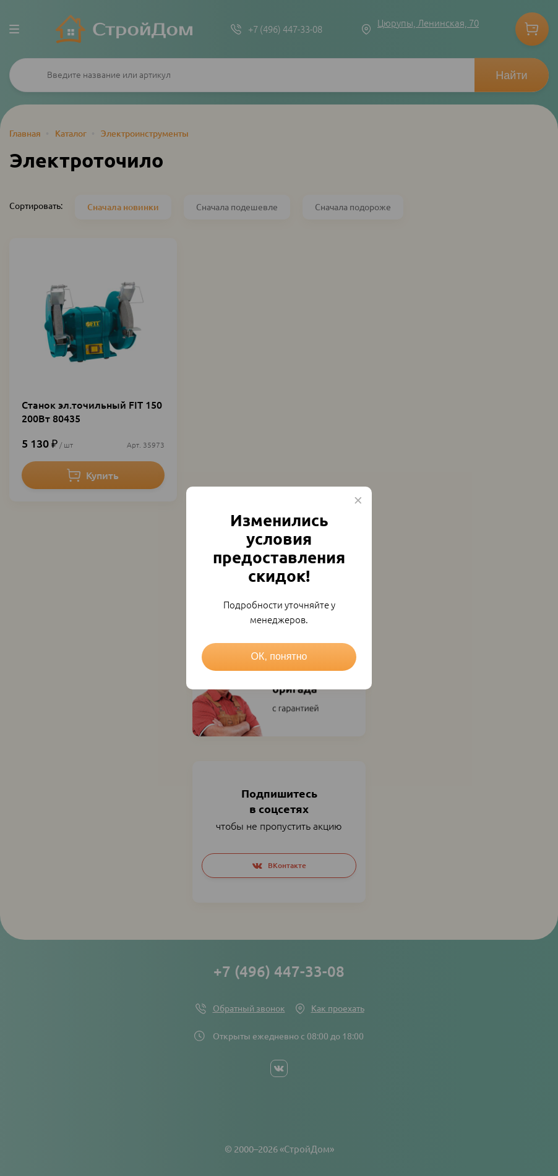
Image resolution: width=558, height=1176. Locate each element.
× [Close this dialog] (358, 500)
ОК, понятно (279, 656)
